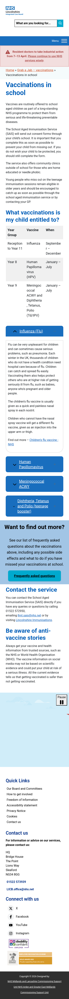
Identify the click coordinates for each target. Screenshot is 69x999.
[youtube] (11, 925)
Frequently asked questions (34, 576)
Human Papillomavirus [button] (37, 464)
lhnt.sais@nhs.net (29, 615)
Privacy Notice (16, 811)
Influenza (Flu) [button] (38, 331)
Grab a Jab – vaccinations (35, 70)
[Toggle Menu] (64, 41)
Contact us (14, 822)
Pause (62, 700)
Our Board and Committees (24, 788)
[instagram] (11, 933)
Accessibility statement (22, 805)
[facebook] (11, 917)
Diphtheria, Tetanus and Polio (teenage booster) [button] (36, 506)
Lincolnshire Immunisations (34, 620)
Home (10, 70)
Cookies (12, 816)
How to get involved (19, 794)
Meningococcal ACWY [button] (37, 484)
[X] (11, 908)
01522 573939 (16, 882)
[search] (60, 23)
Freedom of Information (22, 800)
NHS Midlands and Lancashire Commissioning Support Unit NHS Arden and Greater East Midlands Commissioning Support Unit (34, 987)
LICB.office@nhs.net (20, 889)
